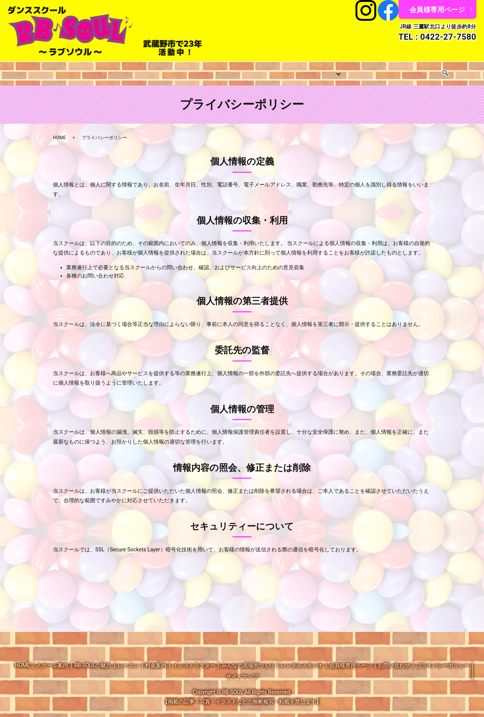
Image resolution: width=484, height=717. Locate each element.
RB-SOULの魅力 (93, 659)
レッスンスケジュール (156, 70)
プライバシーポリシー (442, 659)
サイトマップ (242, 670)
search (467, 70)
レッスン (104, 70)
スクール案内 (63, 70)
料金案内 (209, 70)
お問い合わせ (437, 70)
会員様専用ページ (437, 10)
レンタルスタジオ (385, 70)
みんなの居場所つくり (319, 70)
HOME (25, 70)
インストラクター (256, 70)
